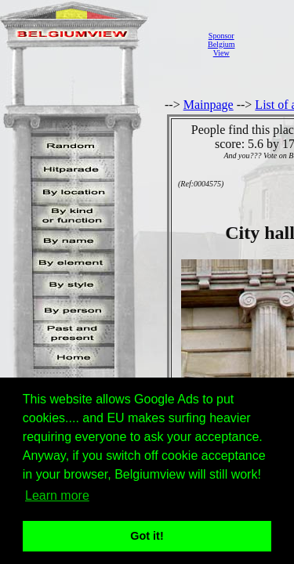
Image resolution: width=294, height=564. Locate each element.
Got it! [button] (146, 536)
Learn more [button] (57, 495)
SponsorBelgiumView (221, 44)
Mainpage (208, 104)
